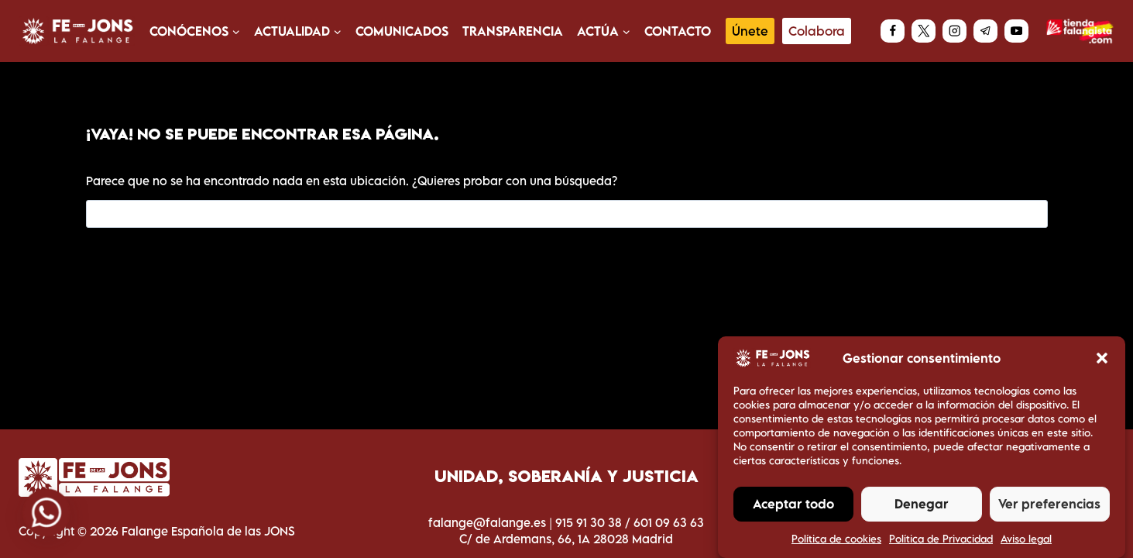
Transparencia (512, 31)
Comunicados (401, 31)
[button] (1102, 365)
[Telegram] (985, 31)
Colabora (816, 31)
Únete (750, 31)
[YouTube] (1016, 31)
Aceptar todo (793, 510)
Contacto (677, 31)
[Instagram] (954, 31)
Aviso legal (1026, 545)
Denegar (921, 510)
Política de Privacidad (941, 545)
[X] (924, 31)
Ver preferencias (1049, 510)
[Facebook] (893, 31)
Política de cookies (836, 545)
